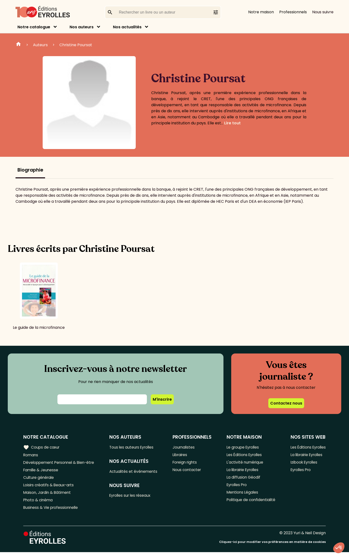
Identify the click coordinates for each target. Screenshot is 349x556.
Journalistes (185, 447)
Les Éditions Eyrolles (244, 455)
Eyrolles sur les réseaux (133, 496)
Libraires (182, 455)
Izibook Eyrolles (302, 463)
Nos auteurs (82, 27)
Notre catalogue (33, 27)
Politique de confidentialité (250, 503)
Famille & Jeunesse (41, 471)
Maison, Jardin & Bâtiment (48, 495)
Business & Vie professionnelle (51, 511)
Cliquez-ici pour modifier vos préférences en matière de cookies (272, 546)
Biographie (30, 170)
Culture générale (39, 479)
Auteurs (40, 45)
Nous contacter (188, 471)
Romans (31, 455)
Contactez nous (286, 403)
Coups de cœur (41, 447)
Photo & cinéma (38, 503)
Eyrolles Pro (236, 487)
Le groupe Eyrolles (242, 447)
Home (18, 44)
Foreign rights (187, 463)
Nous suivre (322, 12)
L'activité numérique (244, 463)
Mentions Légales (241, 495)
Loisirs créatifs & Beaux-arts (49, 487)
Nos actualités (127, 27)
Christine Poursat (75, 45)
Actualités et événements (135, 472)
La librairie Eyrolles (242, 471)
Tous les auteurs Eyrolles (134, 447)
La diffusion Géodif (242, 479)
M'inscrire (162, 399)
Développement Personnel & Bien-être (60, 463)
